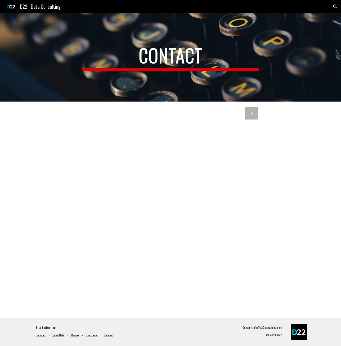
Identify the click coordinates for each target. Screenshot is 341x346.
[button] (335, 6)
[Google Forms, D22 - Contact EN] (170, 210)
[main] (170, 57)
